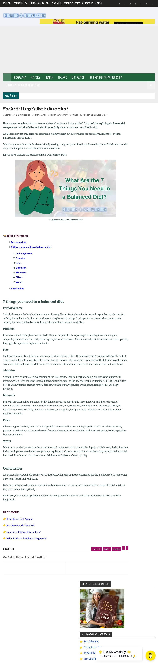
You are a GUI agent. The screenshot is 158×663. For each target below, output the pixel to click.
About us (7, 3)
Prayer (124, 330)
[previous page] (30, 573)
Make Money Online (128, 314)
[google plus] (102, 557)
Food (132, 319)
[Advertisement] (79, 50)
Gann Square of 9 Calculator (137, 202)
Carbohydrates (24, 254)
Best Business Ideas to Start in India (135, 341)
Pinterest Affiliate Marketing (131, 408)
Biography (20, 77)
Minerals (21, 273)
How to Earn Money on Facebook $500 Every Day (136, 381)
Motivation (78, 77)
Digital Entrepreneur (129, 358)
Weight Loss (134, 330)
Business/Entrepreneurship (106, 77)
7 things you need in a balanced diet (31, 247)
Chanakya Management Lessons (133, 347)
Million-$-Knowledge (24, 659)
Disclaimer (57, 3)
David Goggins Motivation (131, 352)
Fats (18, 263)
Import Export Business (130, 391)
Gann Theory (126, 369)
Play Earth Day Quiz (133, 173)
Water (19, 282)
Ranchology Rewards (129, 413)
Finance (62, 77)
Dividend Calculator (133, 179)
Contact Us (87, 3)
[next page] (87, 573)
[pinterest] (109, 556)
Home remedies (144, 319)
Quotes (124, 319)
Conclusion (17, 289)
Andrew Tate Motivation (130, 336)
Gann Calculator (131, 167)
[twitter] (93, 557)
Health (49, 77)
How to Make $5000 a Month (132, 386)
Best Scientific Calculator (136, 184)
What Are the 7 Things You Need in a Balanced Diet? (81, 115)
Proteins (20, 258)
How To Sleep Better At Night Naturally (136, 375)
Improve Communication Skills (133, 397)
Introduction (18, 242)
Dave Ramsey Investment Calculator (134, 215)
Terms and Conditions (39, 3)
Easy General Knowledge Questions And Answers (136, 364)
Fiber (19, 277)
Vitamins (21, 268)
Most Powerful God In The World (133, 402)
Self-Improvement (128, 303)
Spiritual (149, 308)
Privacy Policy (20, 3)
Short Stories (145, 314)
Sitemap (98, 3)
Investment (147, 325)
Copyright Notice (72, 3)
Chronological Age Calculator (138, 207)
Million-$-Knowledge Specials (23, 85)
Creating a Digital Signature (137, 196)
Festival (124, 325)
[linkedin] (113, 556)
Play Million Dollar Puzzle (136, 190)
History (35, 77)
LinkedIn (141, 500)
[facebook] (83, 557)
